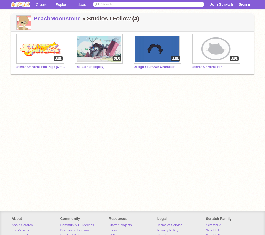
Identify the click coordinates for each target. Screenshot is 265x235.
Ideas (81, 4)
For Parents (20, 230)
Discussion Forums (74, 230)
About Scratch (22, 225)
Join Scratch (221, 4)
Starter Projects (120, 225)
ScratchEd (213, 225)
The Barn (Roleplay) (89, 67)
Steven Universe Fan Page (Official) (40, 67)
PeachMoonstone (57, 18)
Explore (62, 4)
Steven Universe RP (207, 67)
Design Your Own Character (154, 67)
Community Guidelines (77, 225)
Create (41, 4)
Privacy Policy (167, 230)
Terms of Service (169, 225)
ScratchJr (213, 230)
